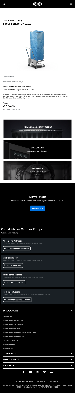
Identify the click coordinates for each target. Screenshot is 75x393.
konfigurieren (24, 98)
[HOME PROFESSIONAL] (37, 4)
